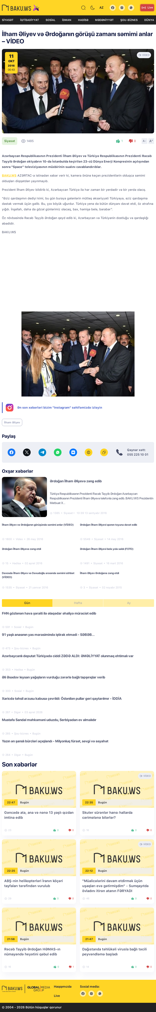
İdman (66, 19)
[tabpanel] (78, 684)
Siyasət (7, 19)
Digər (17, 712)
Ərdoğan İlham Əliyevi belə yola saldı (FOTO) (106, 548)
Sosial (50, 19)
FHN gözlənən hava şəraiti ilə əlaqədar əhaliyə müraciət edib (49, 613)
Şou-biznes (129, 19)
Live (147, 7)
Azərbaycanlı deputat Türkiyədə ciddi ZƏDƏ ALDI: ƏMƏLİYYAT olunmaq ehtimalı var (68, 656)
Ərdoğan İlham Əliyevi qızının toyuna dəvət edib (108, 524)
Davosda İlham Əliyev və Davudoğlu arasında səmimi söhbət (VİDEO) (38, 575)
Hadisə (83, 19)
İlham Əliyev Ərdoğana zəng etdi (99, 573)
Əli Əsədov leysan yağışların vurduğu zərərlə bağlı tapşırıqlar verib (53, 677)
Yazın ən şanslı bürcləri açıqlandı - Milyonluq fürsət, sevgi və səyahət (55, 741)
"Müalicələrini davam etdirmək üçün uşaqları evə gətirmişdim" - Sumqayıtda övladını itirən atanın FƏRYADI (115, 886)
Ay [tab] (129, 603)
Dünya (149, 19)
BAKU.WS (9, 175)
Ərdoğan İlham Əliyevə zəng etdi (21, 548)
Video (19, 539)
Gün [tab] (27, 603)
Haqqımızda (62, 986)
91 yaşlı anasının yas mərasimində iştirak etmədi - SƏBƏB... (48, 635)
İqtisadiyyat (29, 19)
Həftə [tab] (78, 603)
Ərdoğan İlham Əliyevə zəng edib (76, 481)
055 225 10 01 (137, 454)
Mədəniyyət (104, 19)
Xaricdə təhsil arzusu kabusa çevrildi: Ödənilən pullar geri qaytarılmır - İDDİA (62, 698)
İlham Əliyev (12, 422)
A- (144, 140)
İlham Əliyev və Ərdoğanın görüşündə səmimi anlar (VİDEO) (38, 524)
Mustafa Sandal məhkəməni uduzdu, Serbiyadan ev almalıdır (49, 720)
